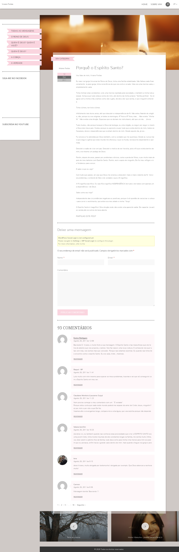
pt (175, 4)
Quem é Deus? (18, 51)
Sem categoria (62, 59)
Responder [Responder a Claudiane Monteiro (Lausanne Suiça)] (78, 416)
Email (110, 258)
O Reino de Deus (20, 37)
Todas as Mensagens (22, 31)
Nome (60, 258)
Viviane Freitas (7, 4)
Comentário (62, 270)
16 (73, 505)
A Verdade (16, 63)
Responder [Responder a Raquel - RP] (78, 385)
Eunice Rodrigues (80, 338)
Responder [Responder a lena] (78, 474)
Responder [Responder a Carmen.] (78, 496)
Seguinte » (81, 505)
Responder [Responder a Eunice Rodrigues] (78, 359)
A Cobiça (15, 57)
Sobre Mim (156, 4)
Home (145, 4)
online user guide (93, 244)
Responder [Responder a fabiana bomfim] (78, 448)
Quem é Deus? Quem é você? (23, 44)
